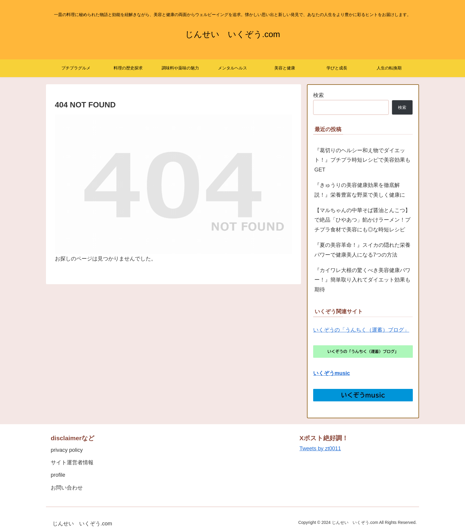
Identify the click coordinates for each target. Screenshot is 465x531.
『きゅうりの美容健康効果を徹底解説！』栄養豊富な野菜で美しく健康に (359, 190)
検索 (318, 95)
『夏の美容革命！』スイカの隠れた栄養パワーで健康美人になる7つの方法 (362, 249)
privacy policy (67, 450)
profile (58, 475)
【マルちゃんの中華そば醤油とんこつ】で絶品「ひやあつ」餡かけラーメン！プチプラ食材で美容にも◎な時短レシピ (362, 220)
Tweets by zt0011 (320, 448)
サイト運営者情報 (72, 462)
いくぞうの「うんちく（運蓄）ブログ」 (361, 330)
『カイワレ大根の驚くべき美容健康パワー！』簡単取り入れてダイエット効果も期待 (362, 279)
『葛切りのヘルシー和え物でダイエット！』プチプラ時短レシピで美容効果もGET (362, 160)
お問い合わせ (67, 488)
